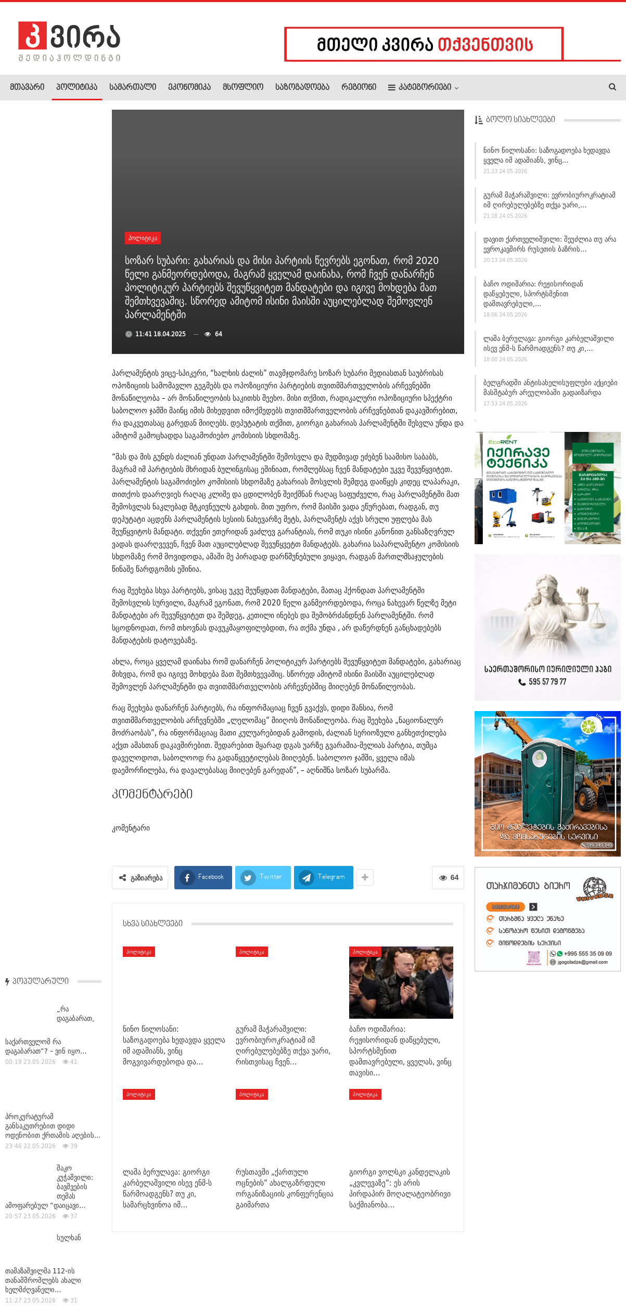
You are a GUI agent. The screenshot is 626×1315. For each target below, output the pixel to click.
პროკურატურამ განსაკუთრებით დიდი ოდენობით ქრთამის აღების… (53, 264)
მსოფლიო (243, 88)
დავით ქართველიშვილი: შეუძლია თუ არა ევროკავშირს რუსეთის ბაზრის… (549, 245)
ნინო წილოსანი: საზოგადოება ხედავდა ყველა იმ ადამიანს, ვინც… (546, 156)
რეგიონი (358, 88)
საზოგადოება (302, 88)
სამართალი (132, 88)
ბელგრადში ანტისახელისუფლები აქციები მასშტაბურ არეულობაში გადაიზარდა (550, 388)
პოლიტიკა (76, 88)
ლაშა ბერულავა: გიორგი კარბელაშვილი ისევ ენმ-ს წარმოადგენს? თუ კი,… (548, 343)
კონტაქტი (120, 1275)
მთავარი (27, 88)
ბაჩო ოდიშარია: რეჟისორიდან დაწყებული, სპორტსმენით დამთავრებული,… (533, 294)
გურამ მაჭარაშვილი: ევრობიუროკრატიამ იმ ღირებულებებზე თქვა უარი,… (549, 200)
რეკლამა (76, 1275)
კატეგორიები (419, 87)
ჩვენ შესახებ (27, 1275)
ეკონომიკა (189, 88)
